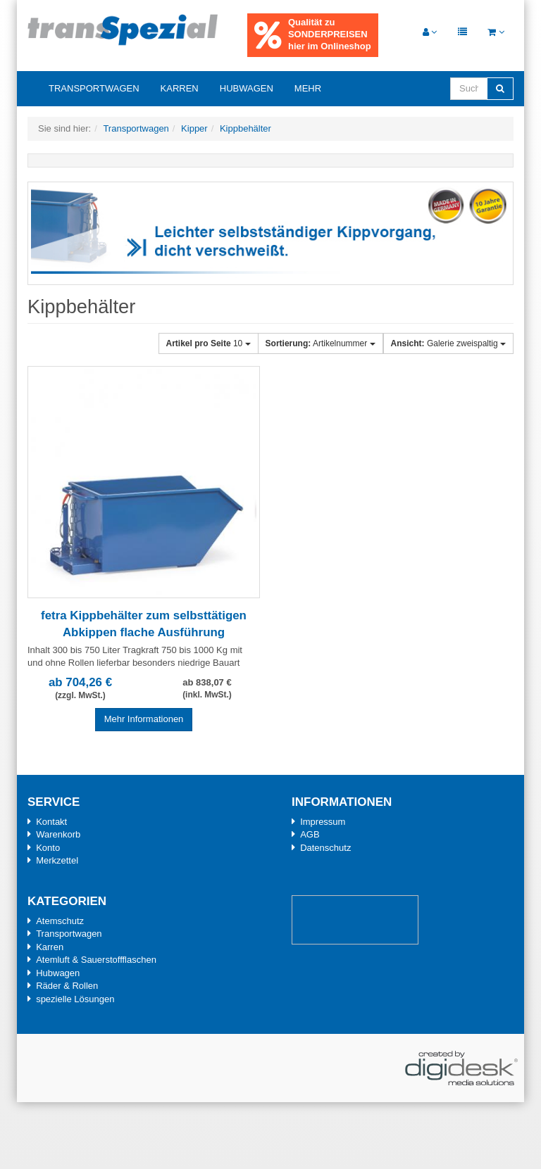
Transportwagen (94, 88)
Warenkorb (58, 834)
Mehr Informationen (144, 719)
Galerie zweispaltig (448, 343)
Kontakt (51, 821)
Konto (48, 847)
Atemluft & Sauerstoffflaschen (96, 959)
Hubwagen (246, 88)
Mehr (307, 88)
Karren (180, 88)
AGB (309, 834)
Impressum (322, 821)
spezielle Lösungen (75, 999)
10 (208, 343)
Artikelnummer (320, 343)
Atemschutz (60, 921)
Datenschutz (325, 847)
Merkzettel (57, 860)
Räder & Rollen (67, 985)
